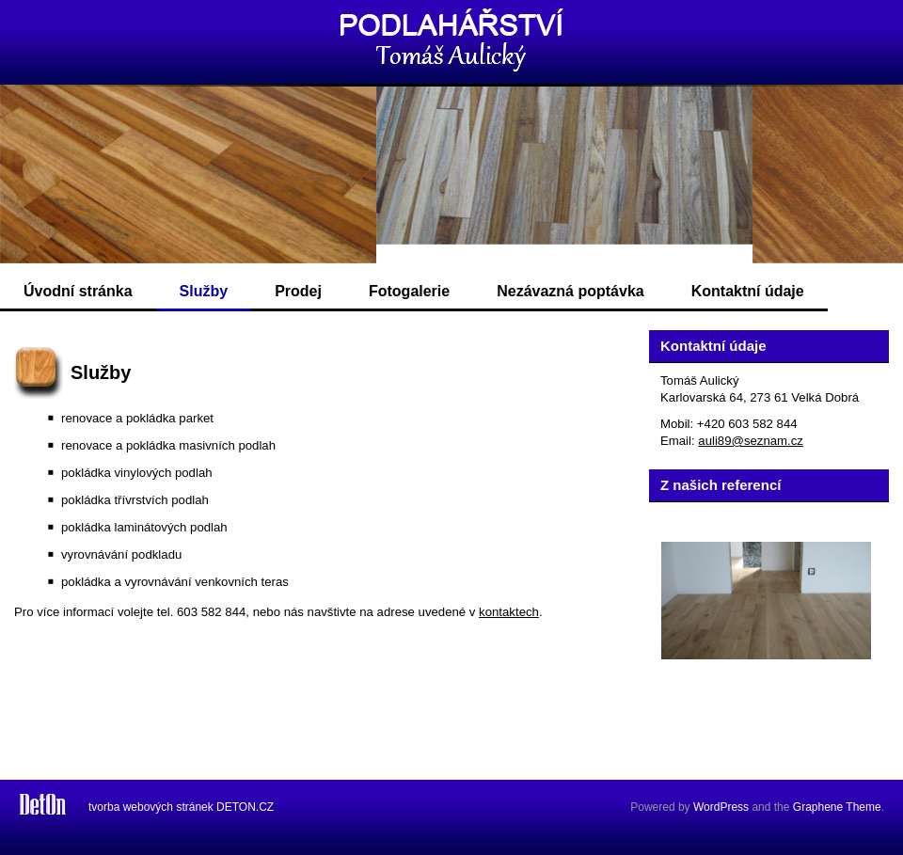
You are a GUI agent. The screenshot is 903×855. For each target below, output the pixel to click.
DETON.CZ (245, 807)
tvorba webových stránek (151, 807)
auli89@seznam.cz (750, 441)
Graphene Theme (837, 807)
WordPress (721, 807)
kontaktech (509, 612)
